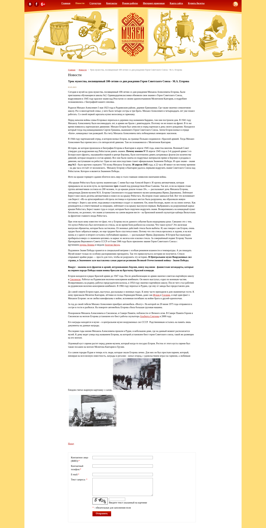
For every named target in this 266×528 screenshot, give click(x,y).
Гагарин (166, 295)
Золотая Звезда (112, 245)
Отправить (102, 513)
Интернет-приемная (154, 3)
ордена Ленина (86, 245)
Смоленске (75, 279)
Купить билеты (196, 3)
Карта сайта (176, 3)
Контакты (111, 3)
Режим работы (130, 3)
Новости (79, 3)
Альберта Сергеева (149, 316)
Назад (71, 443)
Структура (95, 3)
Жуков (156, 295)
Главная (65, 3)
